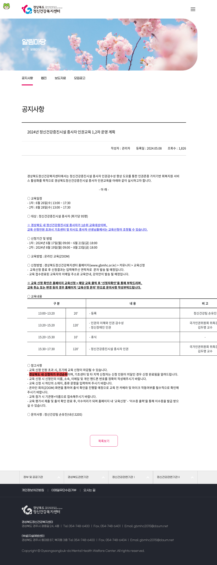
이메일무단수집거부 (63, 490)
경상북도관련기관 (78, 477)
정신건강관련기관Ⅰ (124, 477)
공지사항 (27, 78)
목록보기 (103, 441)
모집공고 (79, 78)
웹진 (44, 78)
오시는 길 (89, 490)
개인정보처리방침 (33, 490)
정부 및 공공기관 (33, 477)
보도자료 (60, 78)
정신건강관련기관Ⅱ (168, 477)
